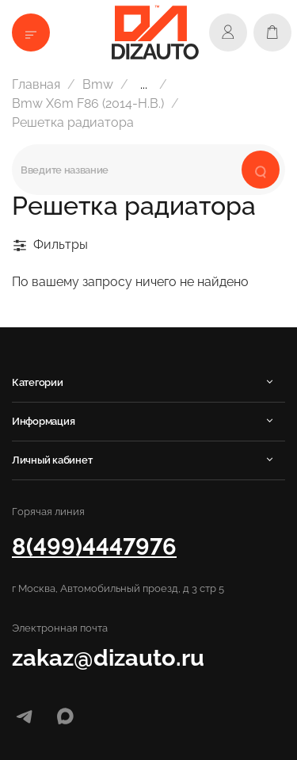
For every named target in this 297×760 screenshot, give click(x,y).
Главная (36, 84)
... (143, 85)
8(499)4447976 (94, 546)
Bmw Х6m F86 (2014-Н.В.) (88, 103)
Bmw (97, 84)
